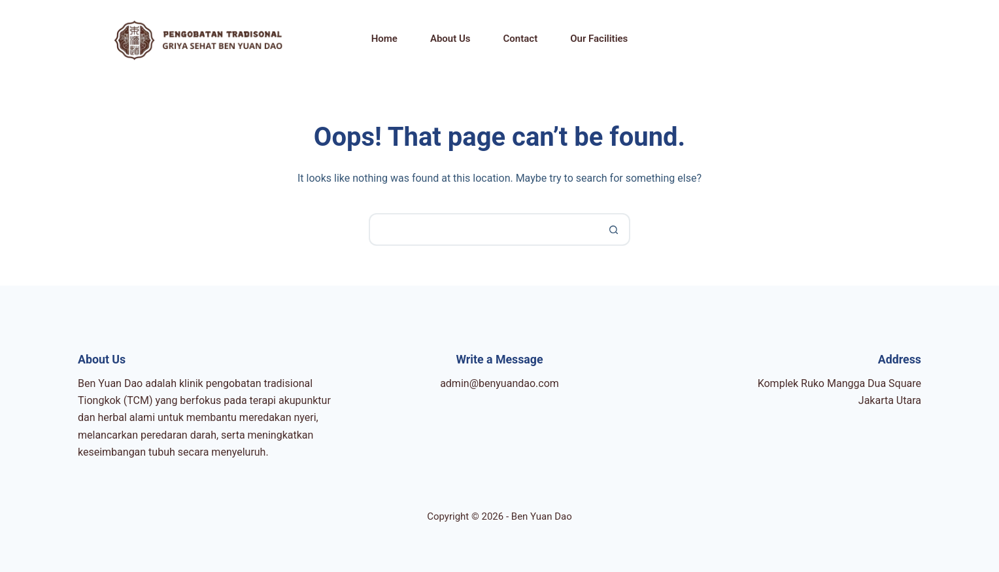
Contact (520, 38)
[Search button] (614, 229)
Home (384, 38)
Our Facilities (599, 38)
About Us (450, 38)
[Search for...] (483, 229)
